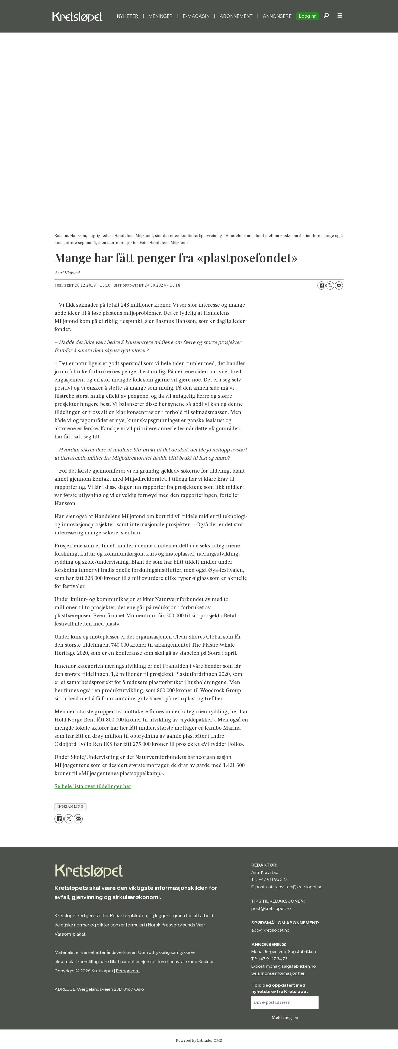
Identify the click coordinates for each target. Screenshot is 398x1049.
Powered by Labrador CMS (199, 1040)
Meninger (160, 16)
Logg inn (307, 16)
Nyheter (127, 16)
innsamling (70, 807)
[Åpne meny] (340, 16)
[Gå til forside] (79, 16)
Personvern (128, 970)
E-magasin (196, 16)
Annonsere (277, 16)
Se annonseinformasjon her (277, 973)
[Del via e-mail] (339, 285)
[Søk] (326, 16)
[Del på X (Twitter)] (330, 285)
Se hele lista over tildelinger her (92, 787)
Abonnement (236, 16)
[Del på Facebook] (321, 285)
